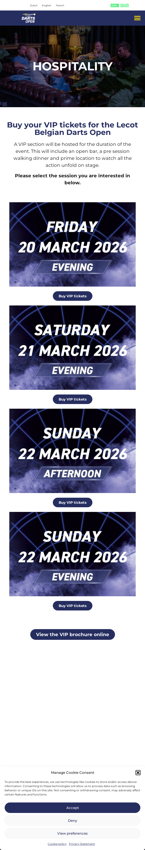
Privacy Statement (82, 844)
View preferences (72, 833)
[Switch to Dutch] (34, 5)
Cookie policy (57, 844)
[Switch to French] (60, 5)
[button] (138, 772)
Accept (72, 807)
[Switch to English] (47, 5)
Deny (72, 820)
